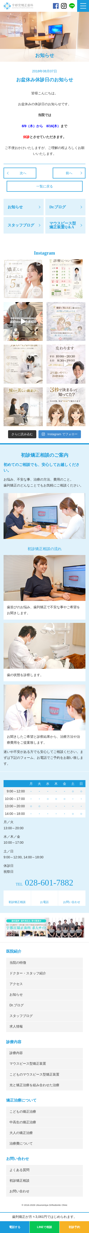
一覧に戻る (44, 186)
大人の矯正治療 (21, 1133)
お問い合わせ (71, 902)
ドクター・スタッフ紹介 (27, 973)
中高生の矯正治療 (22, 1122)
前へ (69, 173)
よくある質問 (19, 1170)
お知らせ (16, 994)
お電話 (44, 902)
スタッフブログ (21, 1016)
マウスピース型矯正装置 (27, 1063)
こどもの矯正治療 (22, 1111)
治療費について (21, 1143)
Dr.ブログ (16, 1005)
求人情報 (16, 1026)
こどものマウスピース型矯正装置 (34, 1074)
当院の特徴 (17, 962)
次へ (23, 173)
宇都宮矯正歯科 (18, 17)
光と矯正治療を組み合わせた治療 (34, 1085)
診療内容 (16, 1053)
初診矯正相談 (17, 902)
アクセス (16, 984)
